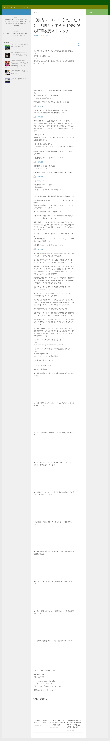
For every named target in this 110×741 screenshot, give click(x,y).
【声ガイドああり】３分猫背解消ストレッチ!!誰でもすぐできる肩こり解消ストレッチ (19, 72)
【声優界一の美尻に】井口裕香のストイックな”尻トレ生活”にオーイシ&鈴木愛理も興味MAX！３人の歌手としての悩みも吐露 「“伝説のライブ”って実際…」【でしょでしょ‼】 (16, 64)
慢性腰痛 (41, 106)
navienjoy (38, 35)
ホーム (6, 7)
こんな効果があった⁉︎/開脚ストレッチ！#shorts (41, 722)
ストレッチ (14, 7)
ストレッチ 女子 (25, 7)
